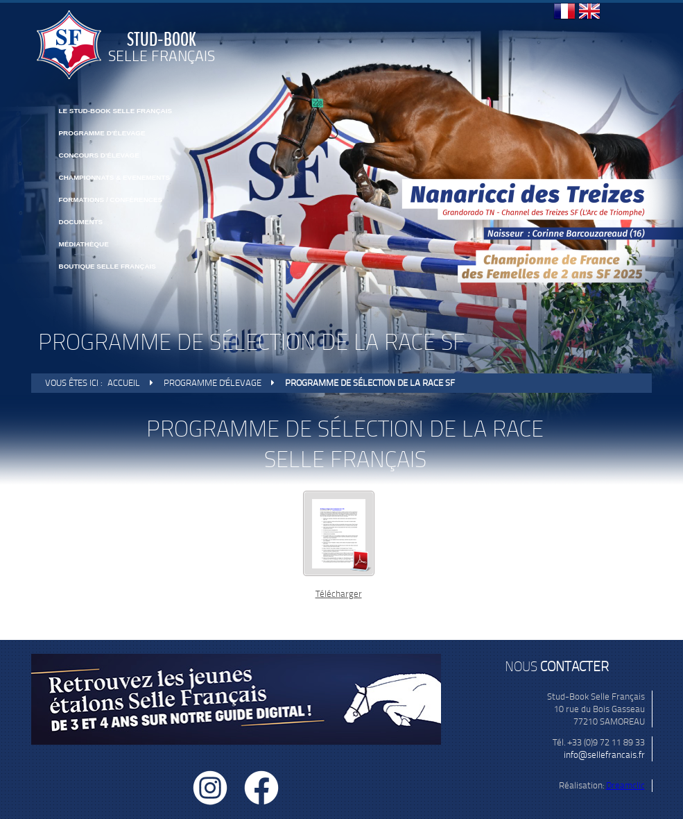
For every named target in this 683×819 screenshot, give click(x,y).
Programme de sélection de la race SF (370, 383)
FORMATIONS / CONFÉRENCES (111, 199)
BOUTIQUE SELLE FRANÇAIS (107, 266)
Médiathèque (84, 244)
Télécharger (338, 594)
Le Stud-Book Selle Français (116, 111)
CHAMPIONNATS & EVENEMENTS (115, 177)
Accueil (123, 383)
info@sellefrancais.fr (604, 755)
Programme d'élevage (102, 133)
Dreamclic (625, 785)
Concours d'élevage (99, 155)
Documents (81, 222)
